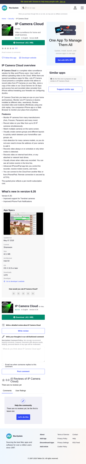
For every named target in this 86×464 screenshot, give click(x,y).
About (42, 435)
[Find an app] (23, 7)
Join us (62, 1)
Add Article (44, 447)
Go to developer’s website (14, 281)
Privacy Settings (63, 443)
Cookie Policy (62, 447)
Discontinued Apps (47, 443)
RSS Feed (76, 443)
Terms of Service (63, 435)
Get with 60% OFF (65, 60)
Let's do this (23, 417)
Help (74, 439)
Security (11, 19)
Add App (43, 439)
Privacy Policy (62, 439)
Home (4, 19)
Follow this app (9, 58)
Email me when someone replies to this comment (20, 365)
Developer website (27, 58)
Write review (23, 331)
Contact (75, 435)
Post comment (23, 371)
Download (23, 42)
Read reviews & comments (11, 52)
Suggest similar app (65, 89)
